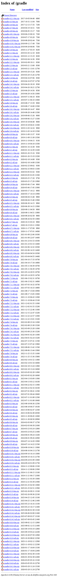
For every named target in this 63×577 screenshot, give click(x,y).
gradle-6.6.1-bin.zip (11, 216)
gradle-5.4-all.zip (10, 81)
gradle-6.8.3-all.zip (11, 256)
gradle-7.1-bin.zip (11, 278)
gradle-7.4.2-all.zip (11, 338)
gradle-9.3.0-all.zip (11, 551)
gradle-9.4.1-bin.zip (11, 566)
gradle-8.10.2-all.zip (12, 463)
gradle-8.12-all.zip (11, 482)
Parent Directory (10, 15)
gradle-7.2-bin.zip (11, 291)
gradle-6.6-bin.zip (11, 209)
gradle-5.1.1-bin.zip (11, 56)
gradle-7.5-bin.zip (11, 341)
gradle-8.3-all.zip (10, 407)
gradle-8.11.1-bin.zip (12, 472)
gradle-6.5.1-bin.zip (11, 203)
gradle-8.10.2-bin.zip (12, 460)
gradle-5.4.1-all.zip (11, 87)
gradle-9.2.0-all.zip (11, 538)
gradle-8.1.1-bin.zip (11, 385)
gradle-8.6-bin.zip (11, 422)
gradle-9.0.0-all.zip (11, 526)
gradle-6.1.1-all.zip (11, 156)
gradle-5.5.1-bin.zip (11, 97)
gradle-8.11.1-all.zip (12, 476)
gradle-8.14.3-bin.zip (12, 516)
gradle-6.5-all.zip (10, 200)
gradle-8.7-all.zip (10, 432)
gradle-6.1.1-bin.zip (11, 153)
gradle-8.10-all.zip (11, 450)
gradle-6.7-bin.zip (11, 222)
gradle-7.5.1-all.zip (11, 350)
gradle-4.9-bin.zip (11, 37)
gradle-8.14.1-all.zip (12, 507)
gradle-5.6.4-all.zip (11, 131)
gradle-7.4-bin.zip (11, 322)
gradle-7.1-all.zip (10, 281)
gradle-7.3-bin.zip (11, 297)
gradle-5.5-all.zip (10, 94)
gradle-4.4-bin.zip (11, 25)
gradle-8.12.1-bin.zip (12, 485)
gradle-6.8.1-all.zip (11, 244)
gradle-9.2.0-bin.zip (11, 535)
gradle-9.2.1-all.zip (11, 544)
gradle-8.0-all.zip (10, 363)
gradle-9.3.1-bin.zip (11, 554)
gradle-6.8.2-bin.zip (11, 247)
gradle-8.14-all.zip (11, 501)
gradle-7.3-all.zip (10, 300)
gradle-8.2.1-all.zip (11, 400)
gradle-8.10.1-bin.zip (12, 454)
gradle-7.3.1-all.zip (11, 306)
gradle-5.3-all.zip (10, 69)
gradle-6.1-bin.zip (11, 147)
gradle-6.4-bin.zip (11, 184)
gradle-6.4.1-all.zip (11, 194)
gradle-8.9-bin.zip (11, 441)
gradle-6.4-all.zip (10, 188)
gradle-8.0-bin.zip (11, 360)
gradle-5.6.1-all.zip (11, 112)
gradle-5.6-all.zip (10, 106)
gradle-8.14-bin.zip (11, 497)
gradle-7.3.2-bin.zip (11, 310)
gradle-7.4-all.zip (10, 325)
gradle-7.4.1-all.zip (11, 332)
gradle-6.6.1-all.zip (11, 219)
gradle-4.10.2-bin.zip (12, 47)
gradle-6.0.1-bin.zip (11, 141)
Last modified (27, 10)
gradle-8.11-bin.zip (11, 466)
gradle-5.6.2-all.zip (11, 119)
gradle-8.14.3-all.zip (12, 519)
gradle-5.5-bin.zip (11, 90)
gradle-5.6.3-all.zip (11, 125)
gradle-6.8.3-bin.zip (11, 253)
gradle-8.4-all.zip (10, 413)
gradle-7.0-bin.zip (11, 260)
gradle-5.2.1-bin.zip (11, 62)
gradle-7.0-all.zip (10, 263)
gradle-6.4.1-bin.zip (11, 191)
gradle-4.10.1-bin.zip (12, 44)
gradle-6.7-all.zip (10, 225)
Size (37, 10)
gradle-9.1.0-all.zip (11, 532)
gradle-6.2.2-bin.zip (11, 172)
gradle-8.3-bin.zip (11, 404)
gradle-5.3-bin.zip (11, 65)
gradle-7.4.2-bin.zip (11, 335)
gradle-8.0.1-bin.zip (11, 366)
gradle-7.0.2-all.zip (11, 275)
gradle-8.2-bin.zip (11, 391)
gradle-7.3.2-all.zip (11, 313)
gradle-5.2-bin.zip (11, 59)
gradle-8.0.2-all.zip (11, 375)
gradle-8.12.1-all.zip (12, 488)
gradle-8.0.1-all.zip (11, 369)
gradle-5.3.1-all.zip (11, 75)
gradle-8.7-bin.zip (11, 429)
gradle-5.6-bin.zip (11, 103)
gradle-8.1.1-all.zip (11, 388)
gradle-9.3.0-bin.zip (11, 548)
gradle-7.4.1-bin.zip (11, 328)
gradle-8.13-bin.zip (11, 491)
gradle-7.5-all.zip (10, 344)
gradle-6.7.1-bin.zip (11, 228)
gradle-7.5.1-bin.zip (11, 347)
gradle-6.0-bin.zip (11, 134)
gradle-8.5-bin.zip (11, 416)
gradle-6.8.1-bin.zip (11, 241)
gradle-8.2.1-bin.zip (11, 397)
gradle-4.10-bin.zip (11, 40)
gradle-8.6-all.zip (10, 425)
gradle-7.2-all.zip (10, 294)
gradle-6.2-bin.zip (11, 159)
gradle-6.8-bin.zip (11, 234)
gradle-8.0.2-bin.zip (11, 372)
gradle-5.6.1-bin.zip (11, 109)
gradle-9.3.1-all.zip (11, 557)
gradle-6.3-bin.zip (11, 178)
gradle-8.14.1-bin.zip (12, 504)
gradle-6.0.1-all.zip (11, 144)
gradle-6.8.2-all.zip (11, 250)
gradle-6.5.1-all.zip (11, 206)
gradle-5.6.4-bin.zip (11, 128)
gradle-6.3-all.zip (10, 181)
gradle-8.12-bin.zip (11, 479)
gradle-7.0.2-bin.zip (11, 272)
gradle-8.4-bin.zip (11, 410)
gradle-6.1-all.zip (10, 150)
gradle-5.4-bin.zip (11, 78)
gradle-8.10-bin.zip (11, 447)
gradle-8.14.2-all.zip (12, 513)
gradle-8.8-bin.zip (11, 435)
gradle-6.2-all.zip (10, 162)
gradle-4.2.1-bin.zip (11, 18)
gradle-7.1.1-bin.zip (11, 285)
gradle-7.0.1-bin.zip (11, 266)
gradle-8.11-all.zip (11, 469)
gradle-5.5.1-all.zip (11, 100)
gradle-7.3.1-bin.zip (11, 303)
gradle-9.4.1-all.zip (11, 569)
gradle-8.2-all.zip (10, 394)
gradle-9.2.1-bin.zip (11, 541)
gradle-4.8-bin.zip (11, 31)
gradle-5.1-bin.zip (11, 53)
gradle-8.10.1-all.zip (12, 457)
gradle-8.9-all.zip (10, 444)
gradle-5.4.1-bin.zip (11, 84)
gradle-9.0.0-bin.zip (11, 522)
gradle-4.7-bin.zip (11, 28)
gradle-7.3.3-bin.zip (11, 316)
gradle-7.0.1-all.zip (11, 269)
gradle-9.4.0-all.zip (11, 563)
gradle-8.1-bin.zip (11, 378)
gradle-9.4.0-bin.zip (11, 560)
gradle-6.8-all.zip (10, 238)
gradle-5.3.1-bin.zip (11, 72)
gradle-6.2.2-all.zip (11, 175)
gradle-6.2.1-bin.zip (11, 166)
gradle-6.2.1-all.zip (11, 169)
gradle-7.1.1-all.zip (11, 288)
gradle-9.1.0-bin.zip (11, 529)
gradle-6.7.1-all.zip (11, 231)
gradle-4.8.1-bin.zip (11, 34)
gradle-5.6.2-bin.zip (11, 116)
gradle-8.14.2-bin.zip (12, 510)
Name (12, 10)
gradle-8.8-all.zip (10, 438)
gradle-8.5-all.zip (10, 419)
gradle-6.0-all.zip (10, 137)
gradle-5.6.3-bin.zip (11, 122)
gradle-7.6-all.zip (10, 357)
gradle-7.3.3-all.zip (11, 319)
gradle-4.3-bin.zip (11, 22)
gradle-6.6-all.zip (10, 213)
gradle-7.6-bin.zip (11, 353)
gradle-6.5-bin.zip (11, 197)
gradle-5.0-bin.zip (11, 50)
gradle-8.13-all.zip (11, 494)
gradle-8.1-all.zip (10, 382)
